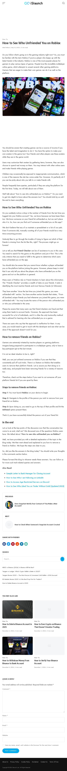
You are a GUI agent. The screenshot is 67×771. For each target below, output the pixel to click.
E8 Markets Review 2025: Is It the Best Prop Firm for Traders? (22, 579)
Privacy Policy (14, 762)
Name (5, 715)
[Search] (62, 559)
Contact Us (44, 762)
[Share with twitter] (8, 544)
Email (4, 725)
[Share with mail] (26, 544)
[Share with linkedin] (21, 544)
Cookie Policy (25, 762)
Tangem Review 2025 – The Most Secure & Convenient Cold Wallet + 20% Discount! (29, 575)
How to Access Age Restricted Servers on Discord (27, 482)
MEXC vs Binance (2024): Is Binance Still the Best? (18, 567)
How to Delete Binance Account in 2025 (15, 583)
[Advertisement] (33, 22)
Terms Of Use (54, 762)
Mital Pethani (6, 47)
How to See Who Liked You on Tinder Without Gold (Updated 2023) (35, 486)
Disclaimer (35, 762)
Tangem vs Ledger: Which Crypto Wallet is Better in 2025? (21, 571)
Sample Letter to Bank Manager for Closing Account (28, 473)
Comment (6, 689)
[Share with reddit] (17, 544)
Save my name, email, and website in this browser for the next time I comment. (32, 745)
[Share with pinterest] (13, 544)
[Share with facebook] (4, 544)
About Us (5, 762)
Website (5, 735)
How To (5, 39)
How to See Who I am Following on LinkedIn (25, 477)
